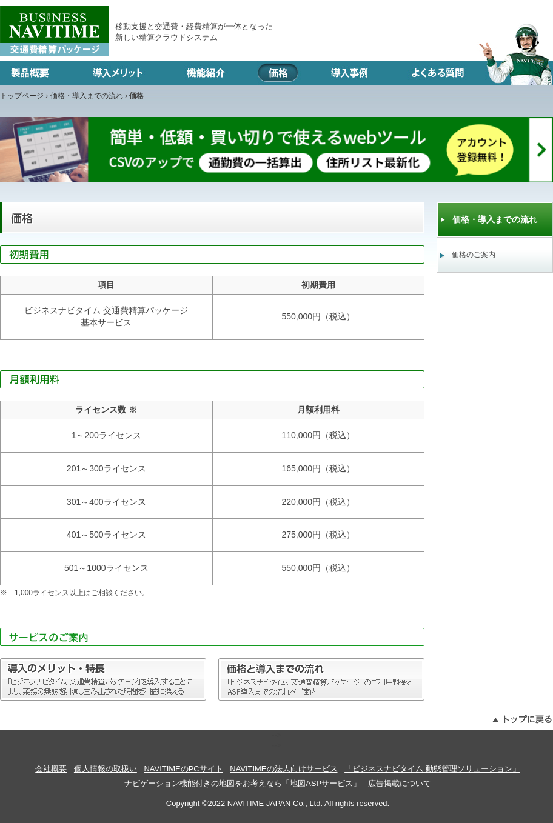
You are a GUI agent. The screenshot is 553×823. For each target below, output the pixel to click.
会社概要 (51, 768)
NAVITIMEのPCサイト (183, 768)
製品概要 (35, 73)
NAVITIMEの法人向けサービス (283, 768)
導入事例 (349, 73)
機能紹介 (205, 73)
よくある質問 (471, 73)
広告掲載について (399, 783)
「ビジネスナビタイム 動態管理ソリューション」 (432, 768)
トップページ (22, 96)
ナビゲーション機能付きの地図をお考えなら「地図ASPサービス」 (242, 783)
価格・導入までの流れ (86, 96)
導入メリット (117, 73)
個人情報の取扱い (105, 768)
